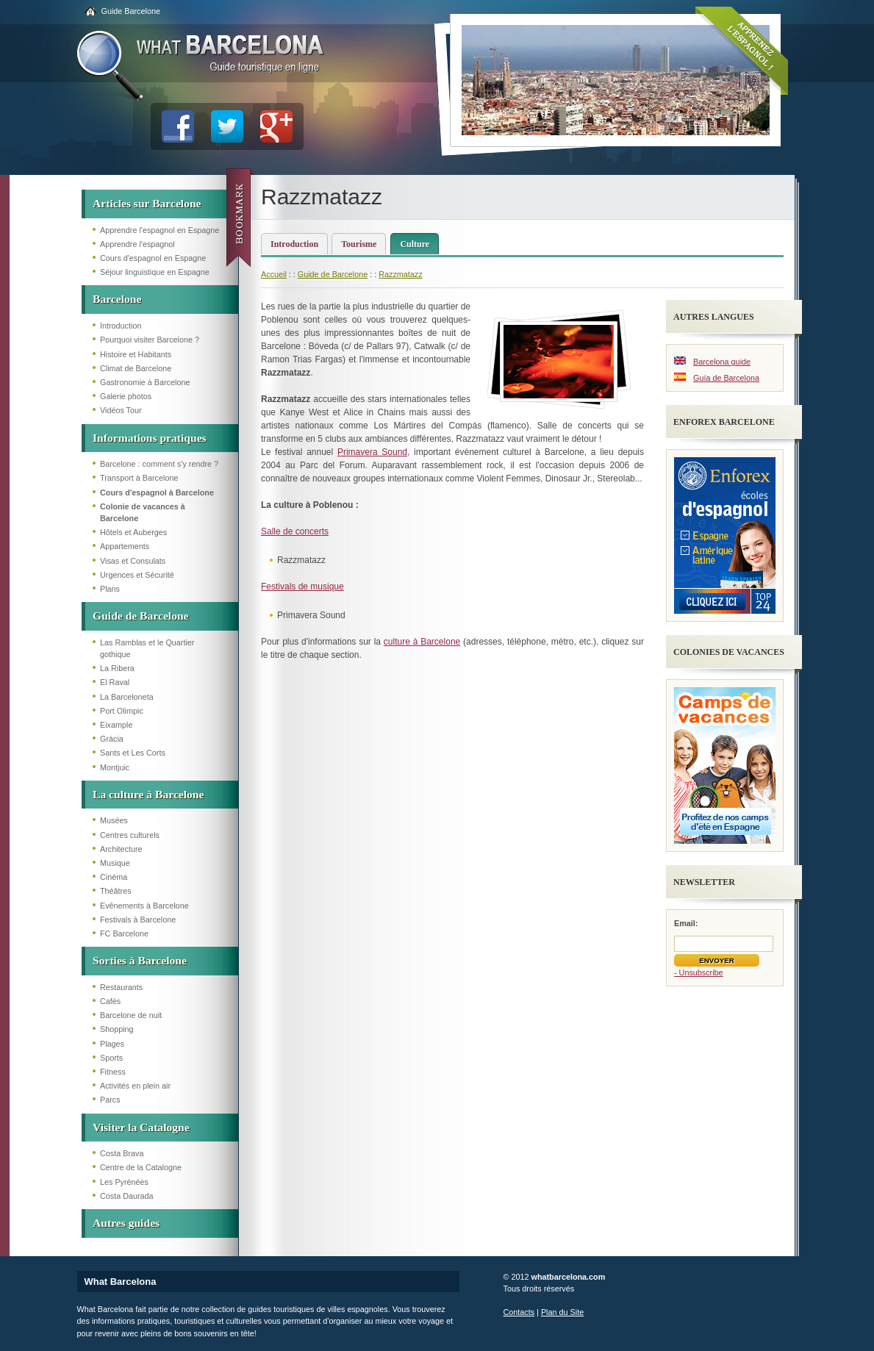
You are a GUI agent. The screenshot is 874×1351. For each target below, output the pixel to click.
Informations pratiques (150, 437)
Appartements (124, 546)
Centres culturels (130, 835)
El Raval (114, 682)
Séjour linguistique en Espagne (154, 272)
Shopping (117, 1029)
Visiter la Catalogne (141, 1127)
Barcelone (117, 299)
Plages (112, 1043)
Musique (115, 863)
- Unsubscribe (698, 972)
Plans (110, 588)
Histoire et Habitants (135, 354)
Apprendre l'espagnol (137, 244)
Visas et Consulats (132, 560)
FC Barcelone (124, 933)
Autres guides (126, 1222)
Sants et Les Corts (132, 752)
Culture (414, 244)
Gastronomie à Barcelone (145, 382)
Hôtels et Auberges (133, 532)
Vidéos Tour (121, 410)
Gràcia (111, 738)
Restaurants (121, 987)
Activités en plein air (135, 1085)
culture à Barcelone (422, 642)
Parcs (110, 1099)
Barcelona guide (722, 361)
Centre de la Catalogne (141, 1167)
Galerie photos (125, 396)
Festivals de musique (302, 586)
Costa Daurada (127, 1195)
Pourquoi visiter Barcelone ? (149, 339)
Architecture (121, 849)
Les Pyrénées (124, 1182)
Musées (114, 820)
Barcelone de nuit (131, 1015)
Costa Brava (121, 1153)
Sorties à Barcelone (140, 960)
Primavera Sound (372, 452)
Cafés (110, 1001)
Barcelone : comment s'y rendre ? (159, 463)
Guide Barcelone (130, 11)
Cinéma (113, 876)
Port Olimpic (121, 710)
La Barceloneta (127, 696)
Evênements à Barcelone (144, 905)
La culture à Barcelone (148, 794)
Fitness (113, 1071)
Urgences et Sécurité (137, 574)
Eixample (116, 724)
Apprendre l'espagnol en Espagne (159, 230)
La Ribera (117, 668)
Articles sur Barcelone (147, 203)
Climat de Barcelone (135, 368)
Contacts (519, 1312)
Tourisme (358, 244)
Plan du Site (562, 1312)
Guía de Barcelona (726, 377)
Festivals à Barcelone (138, 919)
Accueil (274, 274)
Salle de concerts (295, 531)
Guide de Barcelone (141, 615)
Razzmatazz (400, 274)
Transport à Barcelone (139, 477)
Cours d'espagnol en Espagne (153, 258)
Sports (111, 1057)
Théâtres (116, 890)
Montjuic (114, 767)
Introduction (120, 325)
